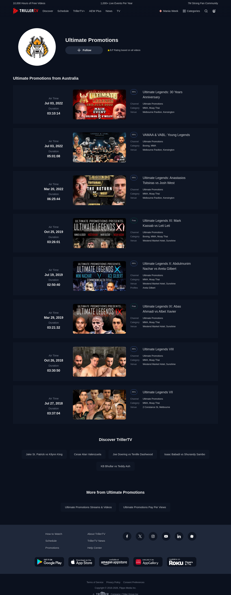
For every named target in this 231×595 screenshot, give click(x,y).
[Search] (206, 11)
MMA (145, 108)
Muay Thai (154, 108)
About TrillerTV (96, 533)
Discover (48, 10)
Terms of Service (95, 582)
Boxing (146, 145)
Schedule (63, 10)
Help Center (94, 547)
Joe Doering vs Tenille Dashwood (133, 454)
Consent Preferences (133, 582)
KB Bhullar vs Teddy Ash (115, 466)
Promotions (52, 547)
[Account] (214, 11)
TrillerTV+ (79, 10)
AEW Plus (95, 10)
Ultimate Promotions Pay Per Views (144, 507)
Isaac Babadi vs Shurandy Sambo (184, 454)
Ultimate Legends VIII (158, 349)
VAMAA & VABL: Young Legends (166, 135)
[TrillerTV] (25, 11)
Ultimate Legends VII (158, 392)
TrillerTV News (96, 540)
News (109, 10)
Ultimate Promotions (153, 104)
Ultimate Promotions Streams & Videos (88, 507)
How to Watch (53, 533)
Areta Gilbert (149, 288)
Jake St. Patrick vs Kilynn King (44, 454)
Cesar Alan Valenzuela (87, 454)
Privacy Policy (113, 582)
